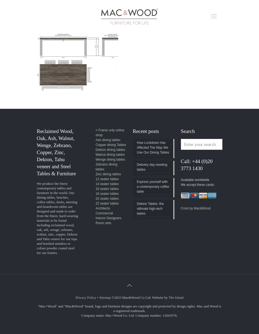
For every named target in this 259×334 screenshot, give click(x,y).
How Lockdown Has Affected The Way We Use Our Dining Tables (153, 147)
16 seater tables (107, 189)
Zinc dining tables (108, 174)
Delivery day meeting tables (152, 167)
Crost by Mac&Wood (196, 208)
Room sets (103, 223)
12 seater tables (107, 179)
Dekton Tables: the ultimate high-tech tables (150, 208)
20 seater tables (107, 199)
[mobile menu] (213, 16)
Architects (103, 208)
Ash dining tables (108, 140)
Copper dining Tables (111, 145)
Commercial (104, 213)
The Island (175, 297)
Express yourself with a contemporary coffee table (153, 186)
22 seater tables (107, 203)
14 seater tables (107, 184)
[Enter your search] (201, 144)
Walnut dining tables (110, 155)
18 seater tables (107, 194)
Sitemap (105, 297)
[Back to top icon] (129, 285)
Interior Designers (108, 218)
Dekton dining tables (110, 150)
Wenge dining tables (110, 159)
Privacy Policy (85, 297)
